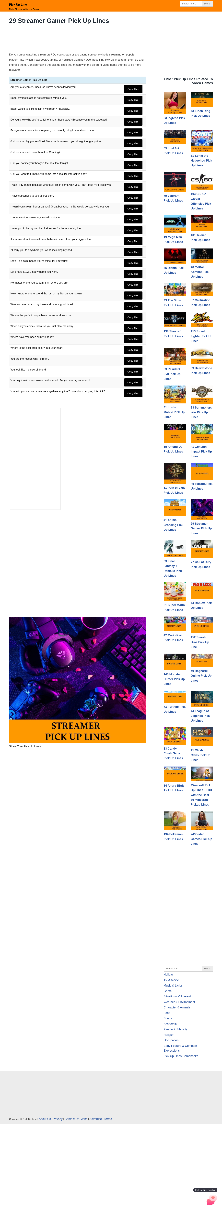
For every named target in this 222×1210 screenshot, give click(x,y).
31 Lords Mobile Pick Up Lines (174, 412)
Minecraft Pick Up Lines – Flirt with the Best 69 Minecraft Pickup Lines (201, 795)
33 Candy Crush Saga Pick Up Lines (173, 753)
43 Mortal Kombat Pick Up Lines (200, 271)
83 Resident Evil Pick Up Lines (172, 374)
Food (167, 1013)
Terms (108, 1119)
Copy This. (133, 89)
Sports (168, 1018)
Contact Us (72, 1119)
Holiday (169, 974)
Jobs (84, 1119)
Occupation (171, 1040)
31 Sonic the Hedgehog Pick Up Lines (201, 160)
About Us (45, 1119)
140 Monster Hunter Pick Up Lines (174, 679)
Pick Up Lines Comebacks (181, 1056)
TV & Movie (171, 980)
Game (168, 991)
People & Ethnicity (176, 1029)
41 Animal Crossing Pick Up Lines (173, 524)
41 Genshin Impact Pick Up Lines (201, 451)
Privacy (58, 1119)
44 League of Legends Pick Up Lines (200, 715)
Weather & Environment (179, 1002)
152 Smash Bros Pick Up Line (200, 642)
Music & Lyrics (173, 985)
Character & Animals (177, 1007)
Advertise (96, 1119)
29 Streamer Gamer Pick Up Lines (201, 528)
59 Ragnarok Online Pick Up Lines (201, 675)
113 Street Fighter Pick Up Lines (201, 336)
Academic (170, 1024)
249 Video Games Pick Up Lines (201, 839)
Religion (169, 1034)
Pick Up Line (18, 4)
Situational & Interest (177, 996)
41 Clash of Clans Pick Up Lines (200, 755)
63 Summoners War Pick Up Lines (201, 412)
